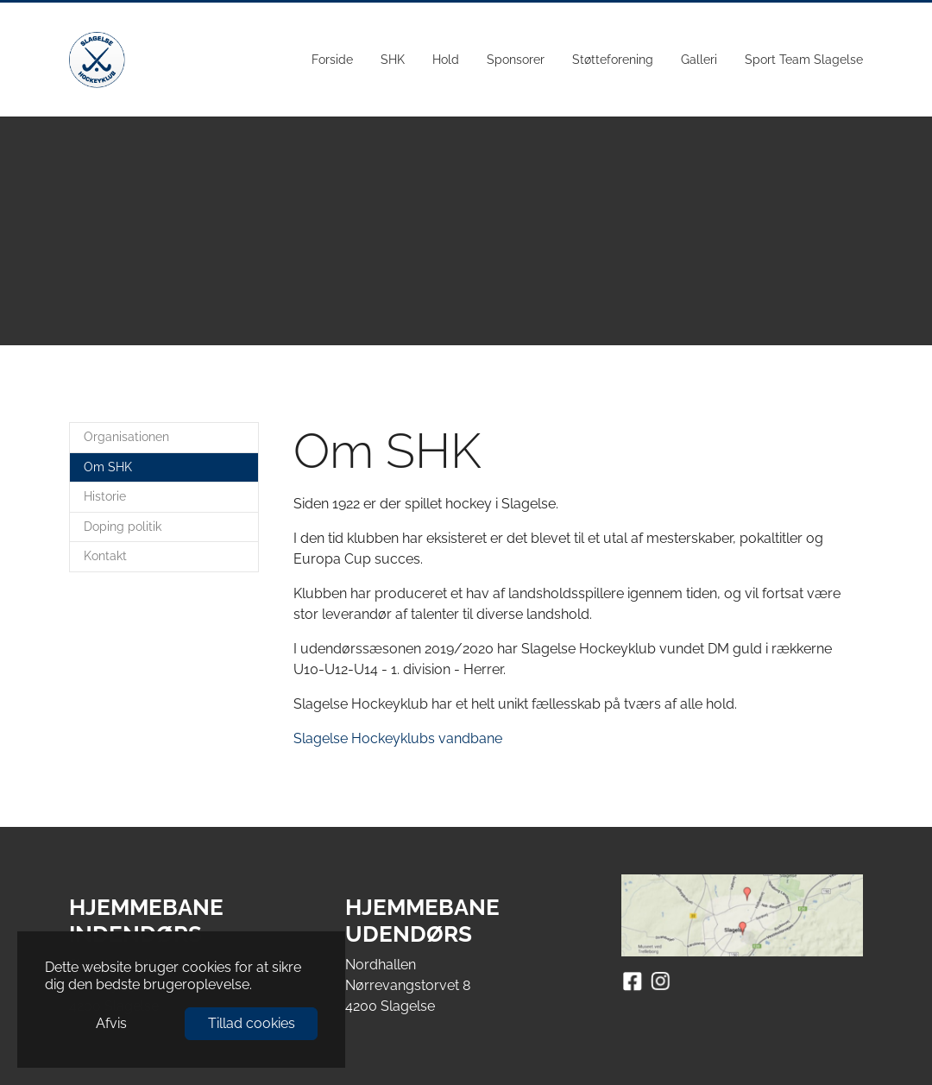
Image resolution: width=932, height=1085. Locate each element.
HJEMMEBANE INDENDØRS (146, 920)
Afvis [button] (111, 1023)
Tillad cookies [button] (251, 1023)
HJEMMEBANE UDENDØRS (422, 920)
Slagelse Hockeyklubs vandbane (397, 738)
